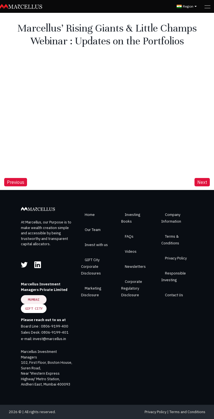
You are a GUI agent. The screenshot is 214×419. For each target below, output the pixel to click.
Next (202, 182)
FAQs (129, 236)
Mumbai (34, 299)
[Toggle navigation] (207, 6)
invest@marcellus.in (49, 338)
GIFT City (34, 308)
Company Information (171, 218)
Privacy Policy (176, 258)
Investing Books (130, 218)
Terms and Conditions (187, 412)
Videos (131, 251)
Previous (15, 182)
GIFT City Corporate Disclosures (91, 266)
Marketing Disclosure (91, 291)
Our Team (93, 229)
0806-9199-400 (54, 326)
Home (90, 214)
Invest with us (96, 244)
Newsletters (135, 266)
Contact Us (174, 295)
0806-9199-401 (55, 332)
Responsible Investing (173, 276)
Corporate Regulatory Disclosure (131, 288)
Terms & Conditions (170, 239)
